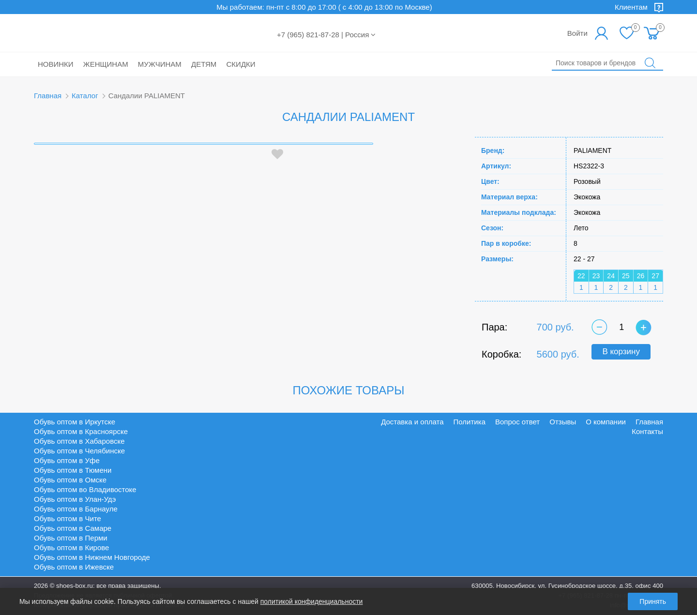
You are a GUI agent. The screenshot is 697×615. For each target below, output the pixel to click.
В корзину (621, 351)
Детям (203, 64)
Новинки (56, 64)
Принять (652, 601)
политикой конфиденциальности (311, 601)
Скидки (241, 64)
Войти (577, 33)
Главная (47, 95)
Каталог (85, 95)
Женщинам (105, 64)
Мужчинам (160, 64)
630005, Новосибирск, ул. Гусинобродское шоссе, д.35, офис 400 (567, 585)
